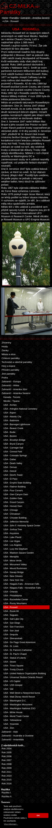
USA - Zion (8, 728)
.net (24, 5)
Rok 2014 (7, 775)
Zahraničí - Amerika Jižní (14, 389)
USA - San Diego (11, 623)
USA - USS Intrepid (12, 685)
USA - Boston (10, 436)
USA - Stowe (9, 662)
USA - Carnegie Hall (13, 448)
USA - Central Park (12, 451)
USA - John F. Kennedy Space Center (21, 525)
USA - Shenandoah (12, 638)
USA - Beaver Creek (13, 428)
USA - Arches (10, 405)
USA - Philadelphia (12, 595)
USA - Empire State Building (17, 483)
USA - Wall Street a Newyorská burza (21, 693)
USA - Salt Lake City (13, 619)
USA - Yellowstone (12, 720)
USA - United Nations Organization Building (24, 673)
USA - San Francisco (13, 627)
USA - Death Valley (12, 463)
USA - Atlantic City (12, 416)
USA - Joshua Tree (12, 529)
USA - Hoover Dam (12, 506)
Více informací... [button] (11, 824)
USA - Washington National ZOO (19, 708)
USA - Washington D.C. (14, 700)
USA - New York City (13, 580)
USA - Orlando (10, 592)
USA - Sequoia (10, 634)
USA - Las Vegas (11, 541)
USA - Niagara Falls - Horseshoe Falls (22, 588)
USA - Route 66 (11, 611)
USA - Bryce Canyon (13, 444)
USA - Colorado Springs (15, 455)
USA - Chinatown (11, 514)
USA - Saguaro (10, 615)
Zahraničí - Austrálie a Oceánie (18, 735)
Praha (5, 377)
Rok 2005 (7, 752)
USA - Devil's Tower (13, 475)
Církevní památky (11, 358)
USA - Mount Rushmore (15, 568)
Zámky (5, 350)
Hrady (5, 346)
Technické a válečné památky (17, 362)
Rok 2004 (7, 748)
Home (5, 18)
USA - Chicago (10, 510)
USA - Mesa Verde (12, 560)
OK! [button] (38, 815)
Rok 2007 (7, 760)
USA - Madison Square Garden (18, 553)
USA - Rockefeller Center (15, 599)
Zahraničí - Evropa (11, 381)
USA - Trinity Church (13, 669)
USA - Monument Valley (15, 564)
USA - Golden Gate (12, 498)
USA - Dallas (9, 459)
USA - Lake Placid (12, 537)
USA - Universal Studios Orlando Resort (23, 677)
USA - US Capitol (11, 681)
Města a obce (9, 354)
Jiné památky (8, 373)
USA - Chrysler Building (14, 518)
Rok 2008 (7, 764)
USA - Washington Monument (17, 704)
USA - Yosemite (11, 724)
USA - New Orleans (13, 576)
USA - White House (12, 712)
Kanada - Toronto (11, 397)
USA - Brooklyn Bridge (14, 440)
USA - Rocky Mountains (15, 603)
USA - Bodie (9, 432)
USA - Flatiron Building (14, 486)
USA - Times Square (13, 665)
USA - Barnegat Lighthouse (16, 424)
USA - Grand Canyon (13, 502)
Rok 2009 (7, 768)
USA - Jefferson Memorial (16, 521)
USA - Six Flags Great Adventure (19, 642)
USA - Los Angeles (12, 545)
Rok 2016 (7, 783)
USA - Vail (8, 689)
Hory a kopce (8, 366)
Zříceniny (6, 342)
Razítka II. (7, 796)
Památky (10, 12)
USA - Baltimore (11, 420)
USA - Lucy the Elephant (15, 549)
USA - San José (11, 630)
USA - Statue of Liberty (14, 658)
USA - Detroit (9, 471)
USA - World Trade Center (16, 716)
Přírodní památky (10, 370)
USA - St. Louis (10, 646)
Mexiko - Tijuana (11, 401)
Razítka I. (6, 792)
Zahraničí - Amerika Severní (35, 18)
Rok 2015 (7, 779)
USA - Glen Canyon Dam (15, 494)
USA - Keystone (11, 533)
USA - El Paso (10, 479)
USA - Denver (10, 467)
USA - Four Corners (13, 490)
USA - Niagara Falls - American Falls (21, 584)
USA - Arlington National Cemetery (20, 409)
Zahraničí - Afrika (10, 385)
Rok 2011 (7, 772)
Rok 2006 (7, 756)
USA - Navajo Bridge (13, 572)
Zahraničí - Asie (10, 731)
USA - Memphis (11, 556)
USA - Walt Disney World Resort (19, 697)
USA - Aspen (9, 413)
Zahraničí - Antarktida (13, 739)
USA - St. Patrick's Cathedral (17, 650)
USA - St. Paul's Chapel (15, 654)
